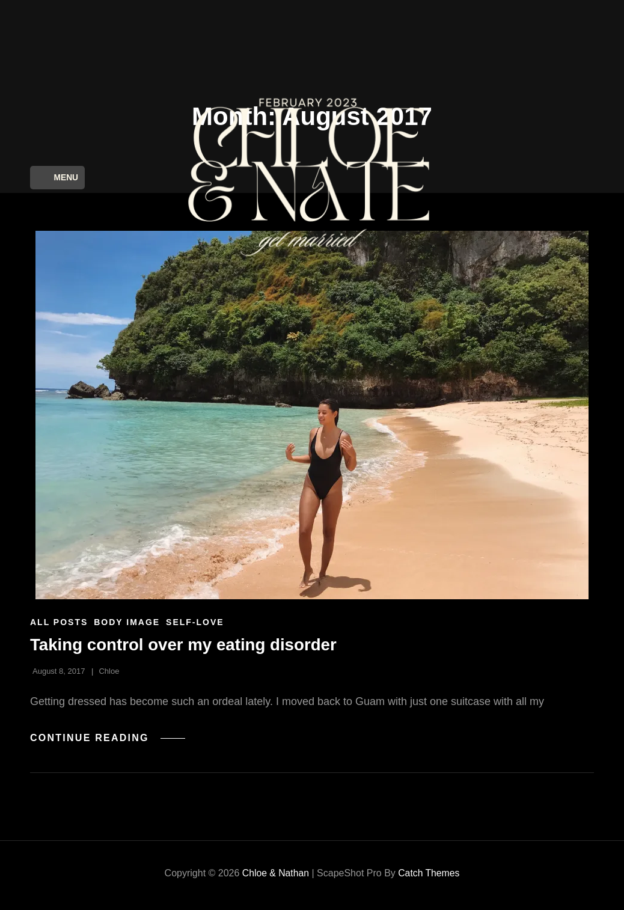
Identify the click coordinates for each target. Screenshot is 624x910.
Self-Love (195, 626)
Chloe (109, 675)
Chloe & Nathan (275, 877)
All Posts (59, 626)
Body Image (127, 626)
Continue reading (108, 741)
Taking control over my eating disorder (185, 649)
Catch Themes (429, 877)
